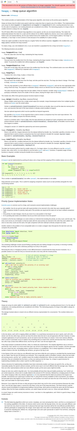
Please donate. (71, 424)
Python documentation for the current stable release (38, 7)
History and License (59, 420)
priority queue (7, 205)
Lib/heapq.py (14, 15)
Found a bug (71, 427)
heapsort (5, 160)
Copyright (51, 415)
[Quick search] (45, 2)
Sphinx (69, 429)
